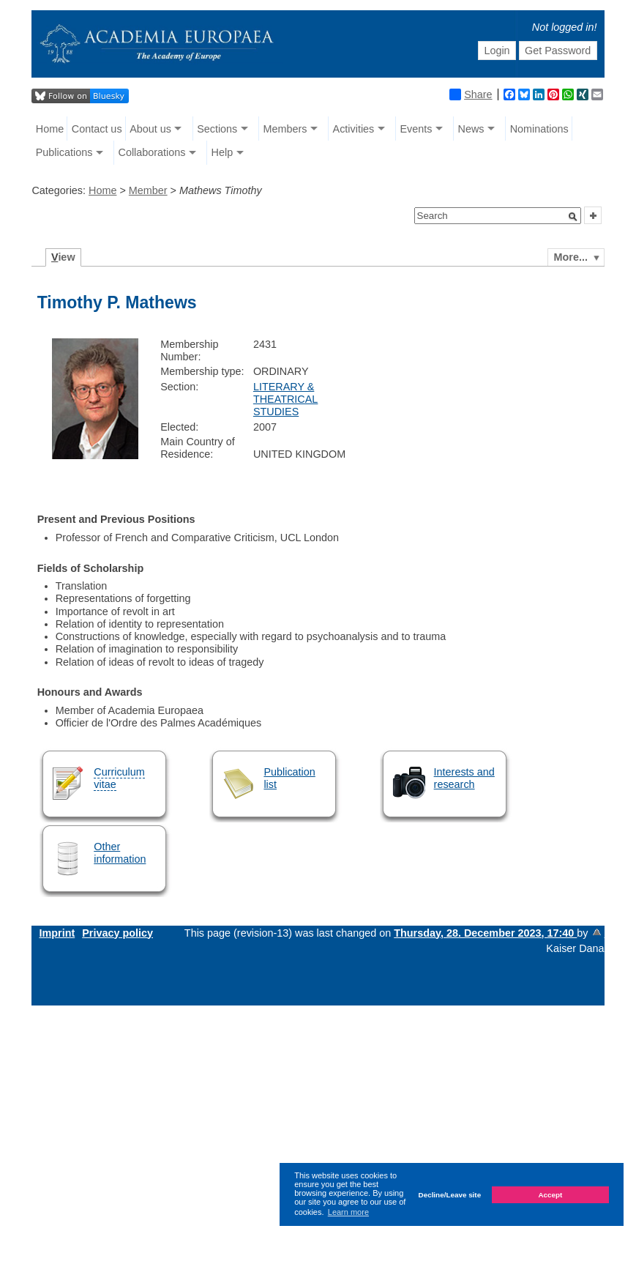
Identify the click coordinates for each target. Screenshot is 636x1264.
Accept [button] (550, 1195)
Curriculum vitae (119, 778)
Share (470, 94)
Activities (354, 129)
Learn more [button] (348, 1212)
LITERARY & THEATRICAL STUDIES (285, 399)
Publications (64, 152)
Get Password (558, 50)
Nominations (539, 129)
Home (50, 129)
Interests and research (464, 778)
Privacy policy (117, 933)
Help (222, 152)
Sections (217, 129)
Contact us (97, 129)
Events (416, 129)
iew (63, 257)
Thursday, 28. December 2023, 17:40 (485, 933)
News (471, 129)
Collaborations (151, 152)
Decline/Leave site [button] (450, 1195)
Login (496, 50)
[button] (573, 217)
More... (571, 257)
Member (148, 190)
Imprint (57, 933)
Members (285, 129)
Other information (120, 853)
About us (150, 129)
